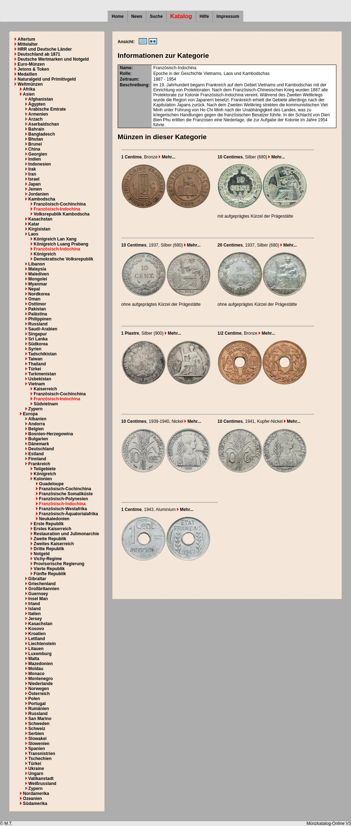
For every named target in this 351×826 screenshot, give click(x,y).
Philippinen (39, 318)
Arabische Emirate (47, 109)
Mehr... (167, 156)
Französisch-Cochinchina (60, 204)
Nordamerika (36, 793)
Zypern (35, 408)
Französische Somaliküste (66, 493)
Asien (29, 94)
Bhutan (35, 139)
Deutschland (41, 448)
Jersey (35, 618)
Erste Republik (48, 523)
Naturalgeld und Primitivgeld (46, 79)
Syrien (34, 348)
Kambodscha (41, 199)
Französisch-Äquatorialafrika (68, 513)
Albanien (37, 418)
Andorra (36, 423)
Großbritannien (43, 588)
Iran (32, 174)
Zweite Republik (50, 538)
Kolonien (43, 478)
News (136, 16)
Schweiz (36, 728)
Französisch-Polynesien (63, 498)
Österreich (39, 693)
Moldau (35, 668)
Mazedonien (40, 663)
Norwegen (38, 688)
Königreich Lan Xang (55, 239)
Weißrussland (42, 783)
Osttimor (37, 303)
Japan (34, 184)
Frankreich (39, 463)
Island (34, 608)
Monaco (36, 673)
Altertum (26, 39)
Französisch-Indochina (57, 209)
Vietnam (36, 383)
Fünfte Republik (50, 573)
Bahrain (36, 129)
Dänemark (38, 443)
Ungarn (35, 773)
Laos (33, 234)
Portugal (37, 703)
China (34, 149)
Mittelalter (27, 44)
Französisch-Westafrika (63, 508)
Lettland (36, 638)
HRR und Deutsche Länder (44, 49)
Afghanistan (40, 99)
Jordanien (38, 194)
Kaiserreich (45, 388)
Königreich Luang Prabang (61, 244)
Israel (33, 179)
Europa (30, 413)
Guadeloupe (51, 483)
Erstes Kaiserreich (52, 528)
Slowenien (38, 743)
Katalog (181, 16)
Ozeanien (32, 798)
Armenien (38, 114)
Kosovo (36, 628)
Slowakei (37, 738)
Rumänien (38, 708)
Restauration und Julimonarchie (66, 533)
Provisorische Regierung (59, 563)
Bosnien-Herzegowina (50, 433)
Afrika (29, 89)
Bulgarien (38, 438)
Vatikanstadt (41, 778)
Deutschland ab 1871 (38, 54)
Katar (33, 224)
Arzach (35, 119)
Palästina (37, 313)
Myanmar (37, 284)
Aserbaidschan (43, 124)
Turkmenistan (42, 373)
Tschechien (39, 758)
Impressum (228, 16)
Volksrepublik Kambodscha (62, 214)
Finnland (37, 458)
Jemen (35, 189)
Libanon (36, 264)
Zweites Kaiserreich (54, 543)
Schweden (38, 723)
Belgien (36, 428)
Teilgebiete (45, 468)
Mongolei (37, 279)
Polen (34, 698)
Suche (156, 16)
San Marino (39, 718)
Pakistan (37, 308)
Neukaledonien (54, 518)
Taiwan (35, 358)
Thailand (37, 363)
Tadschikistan (42, 353)
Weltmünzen (29, 84)
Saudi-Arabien (42, 328)
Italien (34, 613)
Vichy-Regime (48, 558)
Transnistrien (41, 753)
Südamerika (35, 803)
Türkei (34, 368)
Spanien (36, 748)
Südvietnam (46, 403)
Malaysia (37, 269)
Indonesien (39, 164)
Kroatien (37, 633)
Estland (36, 453)
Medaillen (27, 74)
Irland (34, 603)
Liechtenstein (42, 643)
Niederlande (40, 683)
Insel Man (38, 598)
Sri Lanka (37, 338)
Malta (33, 658)
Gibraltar (37, 578)
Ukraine (36, 768)
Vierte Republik (49, 568)
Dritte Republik (49, 548)
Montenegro (40, 678)
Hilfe (204, 16)
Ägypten (36, 104)
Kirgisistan (39, 229)
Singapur (37, 333)
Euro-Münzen (31, 64)
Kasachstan (40, 219)
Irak (32, 169)
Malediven (38, 274)
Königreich (45, 254)
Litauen (36, 648)
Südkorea (38, 343)
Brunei (35, 144)
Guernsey (38, 593)
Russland (37, 323)
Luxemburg (39, 653)
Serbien (36, 733)
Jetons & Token (33, 69)
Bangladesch (41, 134)
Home (117, 16)
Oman (34, 299)
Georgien (37, 154)
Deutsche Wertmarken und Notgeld (53, 59)
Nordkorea (39, 294)
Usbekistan (39, 378)
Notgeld (42, 553)
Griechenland (42, 583)
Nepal (34, 289)
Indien (34, 159)
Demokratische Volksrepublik (63, 259)
